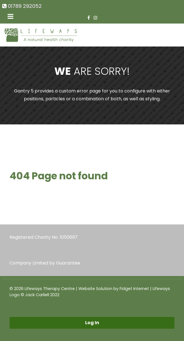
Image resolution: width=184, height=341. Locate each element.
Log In (92, 322)
